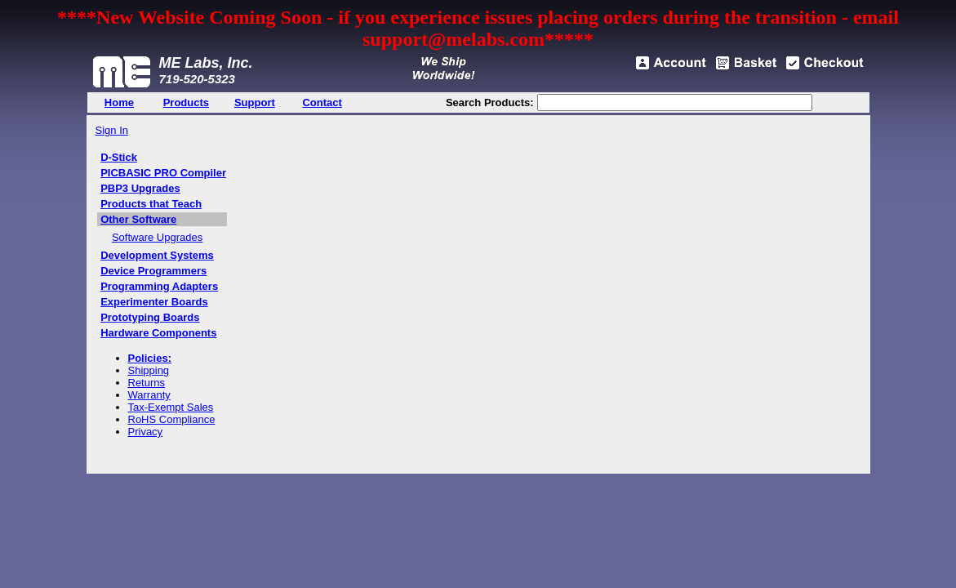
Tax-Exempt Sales (171, 407)
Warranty (149, 395)
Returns (147, 382)
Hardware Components (158, 333)
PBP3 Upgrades (140, 188)
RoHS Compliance (172, 419)
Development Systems (157, 255)
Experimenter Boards (154, 302)
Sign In (112, 130)
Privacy (145, 431)
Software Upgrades (157, 237)
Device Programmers (153, 271)
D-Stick (118, 157)
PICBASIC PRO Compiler (163, 173)
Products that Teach (151, 204)
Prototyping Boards (149, 317)
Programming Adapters (159, 286)
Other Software (138, 219)
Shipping (149, 370)
